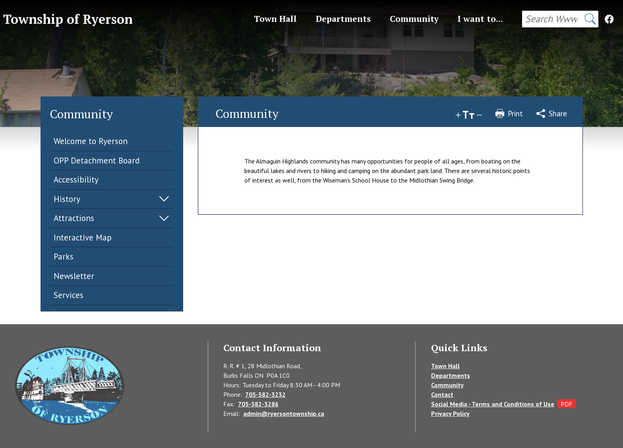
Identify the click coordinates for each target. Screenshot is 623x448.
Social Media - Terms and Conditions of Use (492, 404)
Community (447, 385)
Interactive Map (83, 237)
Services (68, 295)
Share (551, 113)
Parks (64, 256)
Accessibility (76, 179)
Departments (450, 375)
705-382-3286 (258, 404)
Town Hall (445, 366)
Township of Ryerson (68, 19)
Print (509, 113)
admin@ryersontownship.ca (283, 413)
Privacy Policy (450, 413)
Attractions (74, 218)
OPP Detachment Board (96, 160)
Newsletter (74, 276)
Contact (442, 394)
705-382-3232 (265, 394)
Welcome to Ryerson (91, 141)
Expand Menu (164, 199)
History (67, 199)
